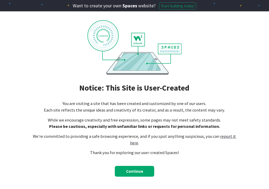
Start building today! (177, 5)
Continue (134, 171)
